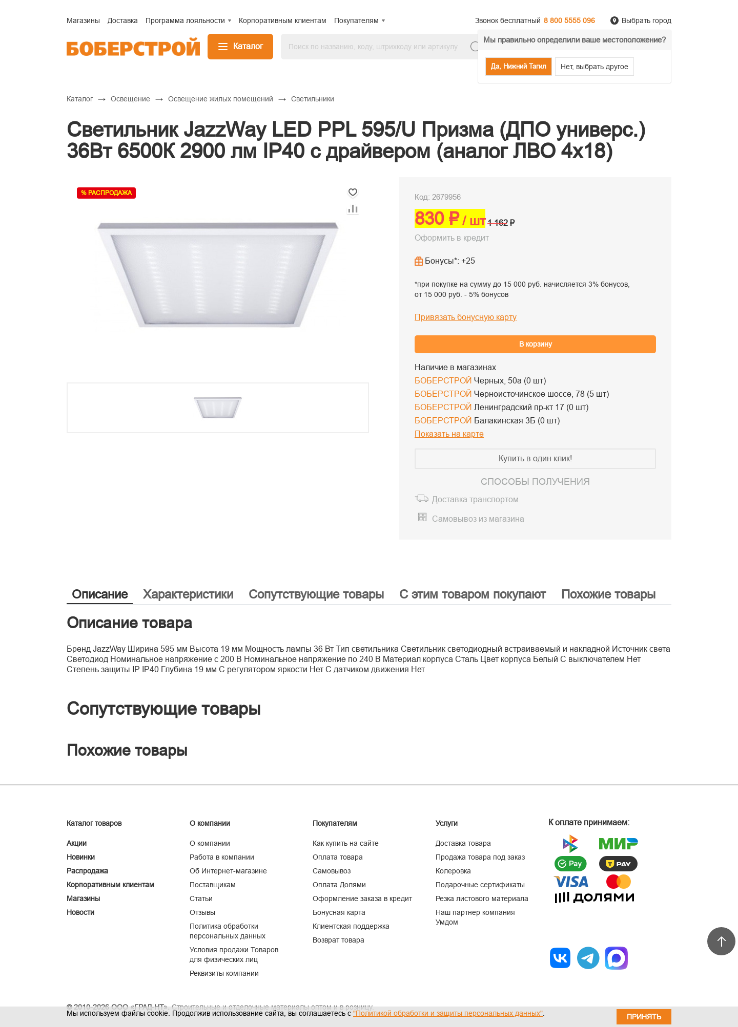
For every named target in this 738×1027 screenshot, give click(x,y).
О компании (210, 843)
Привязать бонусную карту (466, 317)
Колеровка (453, 871)
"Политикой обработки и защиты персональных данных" (448, 1013)
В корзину (535, 344)
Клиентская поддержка (351, 926)
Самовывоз (332, 871)
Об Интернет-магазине (228, 871)
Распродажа (87, 871)
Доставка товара (463, 843)
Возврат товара (338, 940)
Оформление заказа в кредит (362, 898)
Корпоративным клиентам (110, 885)
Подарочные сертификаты (480, 885)
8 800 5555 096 (569, 20)
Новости (80, 912)
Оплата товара (338, 857)
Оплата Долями (339, 885)
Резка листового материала (482, 898)
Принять (644, 1017)
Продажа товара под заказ (480, 857)
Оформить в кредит (452, 237)
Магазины (83, 898)
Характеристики (188, 594)
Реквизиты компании (224, 973)
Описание (100, 594)
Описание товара (129, 622)
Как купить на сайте (346, 843)
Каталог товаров (94, 823)
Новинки (81, 857)
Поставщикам (213, 885)
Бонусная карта (339, 912)
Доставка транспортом (475, 499)
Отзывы (202, 912)
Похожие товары (608, 594)
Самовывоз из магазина (478, 519)
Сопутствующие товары (316, 594)
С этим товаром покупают (472, 594)
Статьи (201, 898)
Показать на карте (449, 434)
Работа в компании (222, 857)
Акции (77, 843)
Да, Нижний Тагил (518, 66)
